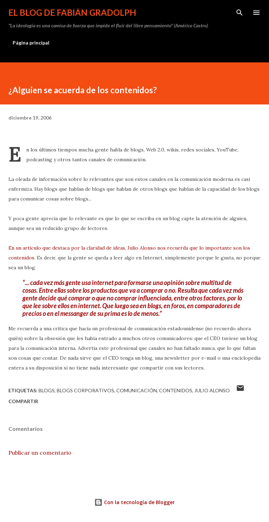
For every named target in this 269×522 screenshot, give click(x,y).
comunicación (136, 390)
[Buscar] (239, 12)
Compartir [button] (23, 401)
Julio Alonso (212, 390)
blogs (47, 390)
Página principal (31, 43)
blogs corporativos (85, 390)
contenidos (175, 390)
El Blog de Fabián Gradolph (72, 12)
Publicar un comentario (39, 452)
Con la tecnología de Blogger (134, 502)
